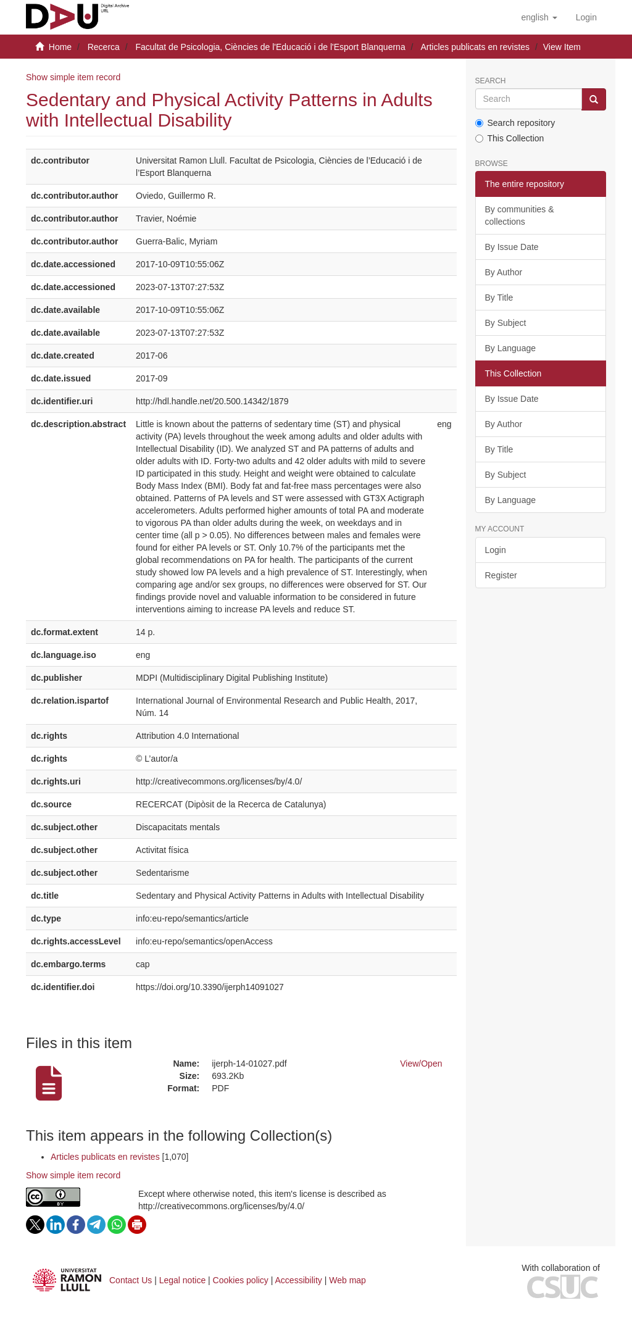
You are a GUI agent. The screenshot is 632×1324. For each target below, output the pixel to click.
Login (495, 550)
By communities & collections (519, 215)
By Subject (505, 323)
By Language (510, 348)
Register (501, 575)
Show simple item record (73, 77)
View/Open (421, 1063)
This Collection (509, 138)
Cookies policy (240, 1280)
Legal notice (182, 1280)
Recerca (104, 47)
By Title (499, 297)
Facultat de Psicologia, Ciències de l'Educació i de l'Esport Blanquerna (270, 47)
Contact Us (130, 1280)
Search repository (515, 123)
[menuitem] (586, 17)
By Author (504, 272)
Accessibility (298, 1280)
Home (60, 47)
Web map (347, 1280)
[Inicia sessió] (586, 17)
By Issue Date (512, 247)
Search (490, 81)
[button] (539, 17)
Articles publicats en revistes (475, 47)
